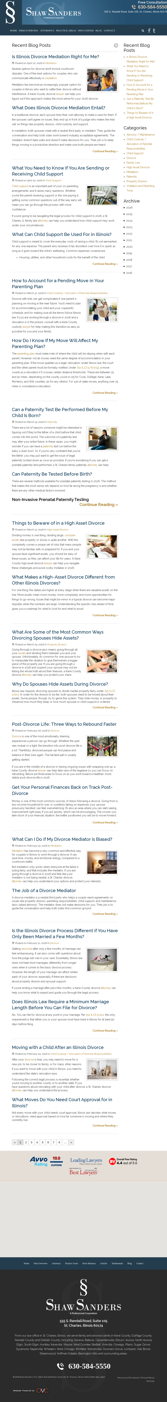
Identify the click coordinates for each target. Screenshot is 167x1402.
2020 (128, 247)
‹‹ (15, 1142)
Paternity (52, 422)
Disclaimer (134, 1378)
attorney (42, 220)
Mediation (50, 63)
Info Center (86, 30)
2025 (128, 214)
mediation (50, 78)
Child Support (53, 180)
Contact (109, 30)
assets (22, 653)
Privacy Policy (147, 1378)
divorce (29, 1059)
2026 (128, 207)
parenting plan (26, 353)
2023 (128, 227)
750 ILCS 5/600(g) (87, 367)
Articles (103, 1263)
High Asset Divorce (57, 529)
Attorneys (47, 30)
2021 (128, 240)
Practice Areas (66, 30)
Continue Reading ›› (105, 151)
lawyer (59, 94)
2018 (128, 260)
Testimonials (117, 1263)
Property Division (56, 644)
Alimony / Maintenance (141, 134)
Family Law (133, 162)
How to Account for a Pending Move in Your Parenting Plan (140, 89)
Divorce (54, 730)
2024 (128, 220)
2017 (128, 266)
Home (13, 30)
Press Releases (89, 1263)
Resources (122, 1378)
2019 (128, 253)
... (65, 1142)
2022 (128, 233)
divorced (26, 948)
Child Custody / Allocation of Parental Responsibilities (77, 293)
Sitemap (150, 1381)
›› (71, 1142)
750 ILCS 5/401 (94, 1014)
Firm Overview (28, 30)
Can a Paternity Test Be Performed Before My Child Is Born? (140, 103)
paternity (48, 446)
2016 (128, 273)
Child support (20, 186)
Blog (99, 30)
